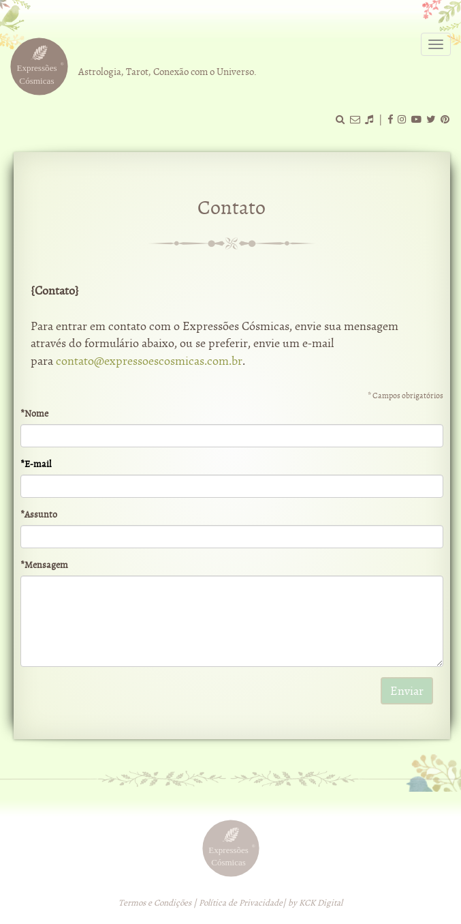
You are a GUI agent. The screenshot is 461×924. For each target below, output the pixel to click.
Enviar (407, 691)
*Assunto (38, 514)
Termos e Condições (154, 902)
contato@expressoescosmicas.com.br (149, 361)
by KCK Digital (315, 902)
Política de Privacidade (241, 902)
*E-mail (35, 464)
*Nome (34, 413)
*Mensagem (44, 565)
